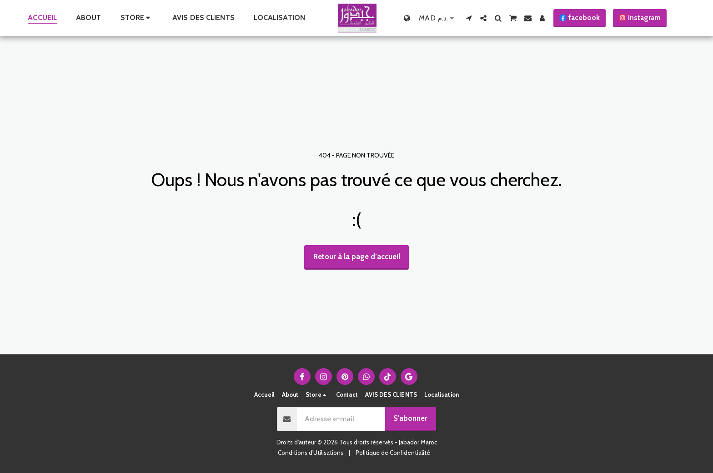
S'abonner (410, 418)
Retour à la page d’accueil (356, 256)
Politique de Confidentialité (393, 452)
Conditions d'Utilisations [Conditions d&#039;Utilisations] (310, 452)
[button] (469, 18)
